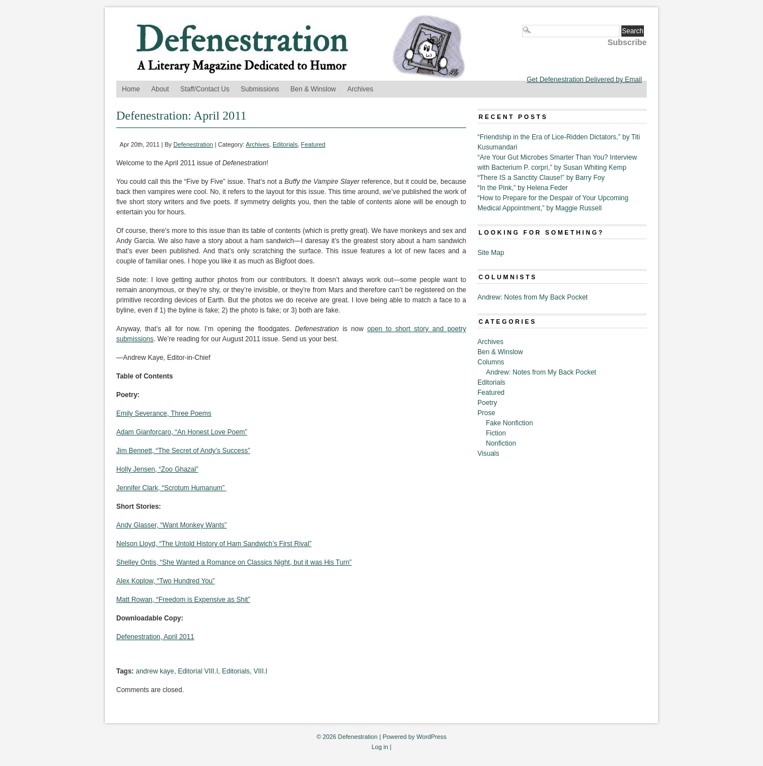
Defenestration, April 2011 (155, 637)
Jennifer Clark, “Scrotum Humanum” (171, 488)
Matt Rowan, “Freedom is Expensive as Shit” (183, 600)
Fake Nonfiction (509, 423)
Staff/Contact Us (204, 89)
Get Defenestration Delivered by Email (584, 79)
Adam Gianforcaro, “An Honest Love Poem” (181, 432)
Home (131, 89)
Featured (313, 144)
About (160, 89)
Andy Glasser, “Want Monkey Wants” (171, 525)
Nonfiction (501, 443)
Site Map (490, 253)
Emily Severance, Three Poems (164, 413)
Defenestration (193, 144)
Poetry (487, 403)
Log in (379, 746)
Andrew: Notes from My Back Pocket (532, 297)
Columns (490, 362)
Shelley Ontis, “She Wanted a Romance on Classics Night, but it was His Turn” (234, 562)
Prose (486, 413)
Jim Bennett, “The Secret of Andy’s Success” (183, 451)
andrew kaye (154, 671)
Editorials (285, 144)
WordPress (431, 736)
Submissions (260, 89)
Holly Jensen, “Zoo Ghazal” (157, 469)
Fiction (496, 433)
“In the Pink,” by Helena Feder (522, 188)
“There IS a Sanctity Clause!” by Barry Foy (540, 178)
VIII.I (260, 671)
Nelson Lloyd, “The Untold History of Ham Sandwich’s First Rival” (214, 544)
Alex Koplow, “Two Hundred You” (165, 581)
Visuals (488, 453)
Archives (360, 89)
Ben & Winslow (313, 89)
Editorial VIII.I (198, 671)
